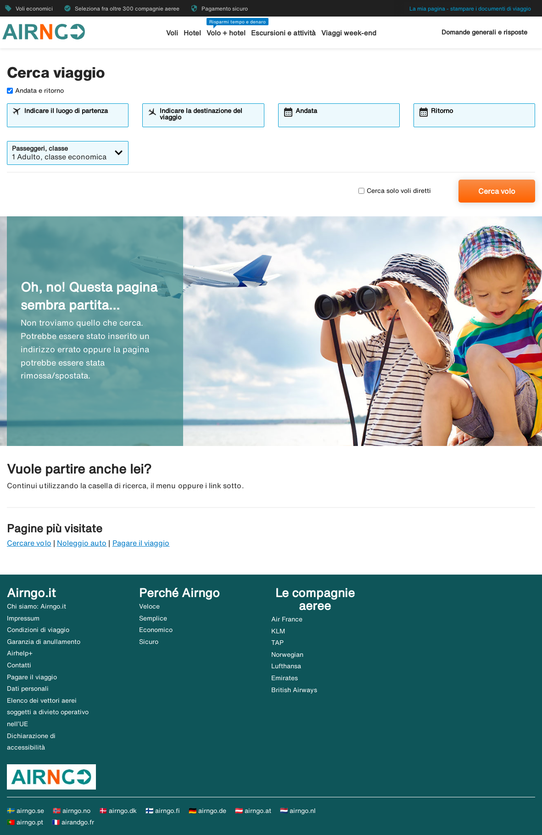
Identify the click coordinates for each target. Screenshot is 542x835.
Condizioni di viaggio (38, 629)
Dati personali (28, 688)
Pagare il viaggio (141, 543)
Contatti (19, 665)
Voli (172, 32)
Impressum (23, 618)
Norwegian (287, 654)
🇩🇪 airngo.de (207, 810)
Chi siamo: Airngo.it (36, 606)
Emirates (284, 678)
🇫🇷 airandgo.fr (73, 822)
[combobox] (73, 119)
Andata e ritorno (35, 90)
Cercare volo (29, 543)
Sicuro (148, 641)
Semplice (153, 618)
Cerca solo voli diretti (394, 190)
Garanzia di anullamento (43, 641)
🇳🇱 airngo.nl (298, 810)
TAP (277, 642)
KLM (278, 631)
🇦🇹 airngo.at (253, 810)
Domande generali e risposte (484, 32)
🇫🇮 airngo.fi (162, 810)
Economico (156, 629)
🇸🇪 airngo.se (25, 810)
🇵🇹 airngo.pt (25, 822)
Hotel (192, 32)
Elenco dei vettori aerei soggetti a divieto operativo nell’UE (48, 712)
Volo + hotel (226, 32)
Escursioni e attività (283, 32)
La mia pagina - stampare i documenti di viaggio (470, 8)
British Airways (294, 690)
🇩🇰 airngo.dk (118, 810)
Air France (286, 619)
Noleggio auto (82, 543)
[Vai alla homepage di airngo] (43, 30)
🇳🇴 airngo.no (71, 810)
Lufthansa (286, 666)
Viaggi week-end (348, 32)
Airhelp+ (20, 653)
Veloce (149, 606)
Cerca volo (496, 191)
